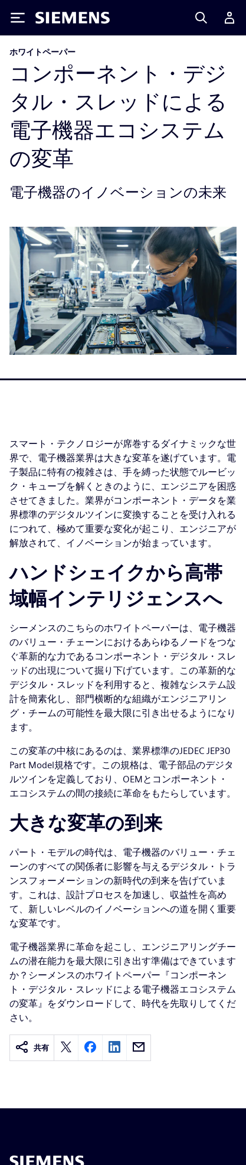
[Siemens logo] (72, 18)
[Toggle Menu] (17, 17)
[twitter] (66, 1047)
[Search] (201, 18)
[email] (138, 1047)
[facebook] (90, 1047)
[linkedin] (114, 1047)
